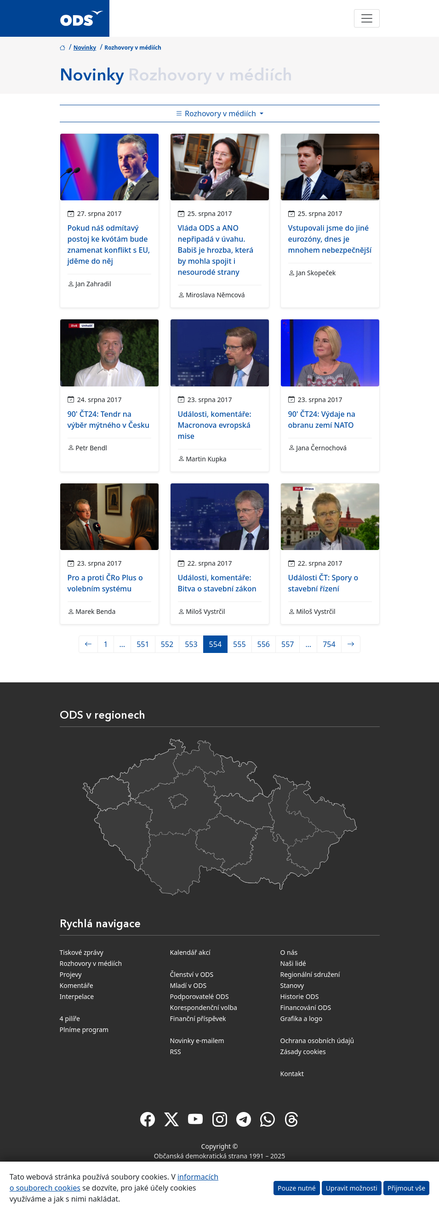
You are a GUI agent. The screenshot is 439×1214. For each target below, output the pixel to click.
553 (191, 644)
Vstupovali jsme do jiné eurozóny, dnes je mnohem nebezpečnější (330, 239)
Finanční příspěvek (198, 1018)
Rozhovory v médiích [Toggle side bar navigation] (217, 113)
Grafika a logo (301, 1018)
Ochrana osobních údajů (317, 1040)
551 (143, 644)
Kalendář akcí (190, 952)
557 (287, 644)
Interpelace (77, 996)
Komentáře (76, 985)
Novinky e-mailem (197, 1040)
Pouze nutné (297, 1188)
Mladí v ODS (188, 985)
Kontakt (292, 1073)
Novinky (85, 47)
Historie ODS (299, 996)
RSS (175, 1051)
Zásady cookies (303, 1051)
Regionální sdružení (310, 974)
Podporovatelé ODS (199, 996)
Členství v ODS (192, 974)
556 (263, 644)
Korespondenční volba (203, 1007)
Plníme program (84, 1029)
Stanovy (292, 985)
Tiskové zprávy (81, 952)
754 (329, 644)
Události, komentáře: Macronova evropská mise (214, 425)
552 (167, 644)
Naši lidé (293, 963)
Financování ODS (305, 1007)
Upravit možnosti (351, 1188)
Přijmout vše (406, 1188)
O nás (289, 952)
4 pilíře (70, 1018)
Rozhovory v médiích (91, 963)
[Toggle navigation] (367, 18)
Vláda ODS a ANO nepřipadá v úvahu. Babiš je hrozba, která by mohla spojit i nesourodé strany (216, 250)
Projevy (71, 974)
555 (239, 644)
